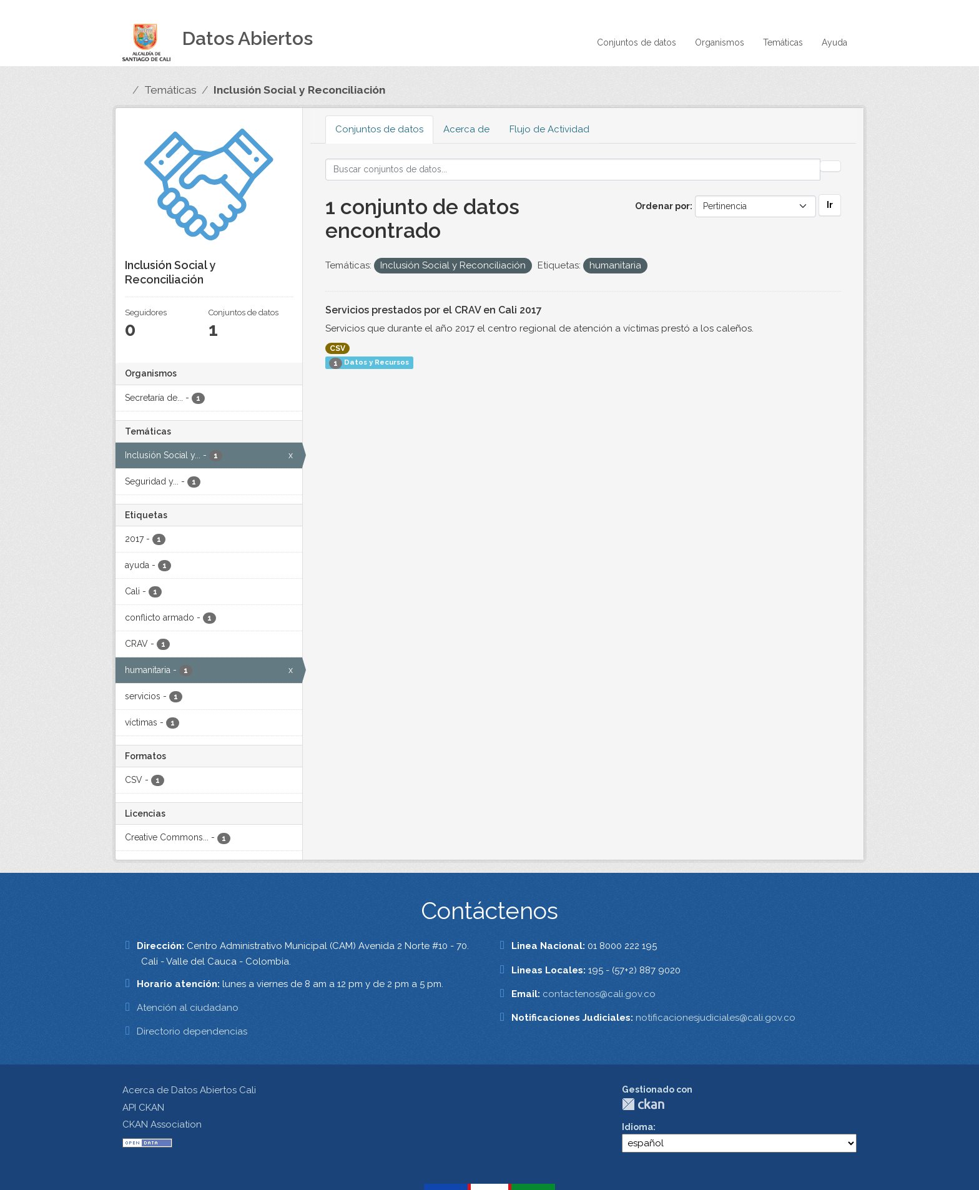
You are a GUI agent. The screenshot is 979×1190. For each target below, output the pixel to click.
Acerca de (466, 129)
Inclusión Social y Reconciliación (299, 90)
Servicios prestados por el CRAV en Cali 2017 (433, 310)
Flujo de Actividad (549, 129)
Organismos (719, 42)
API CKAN (143, 1107)
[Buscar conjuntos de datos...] (573, 169)
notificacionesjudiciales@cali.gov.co (715, 1017)
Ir (830, 205)
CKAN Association (162, 1124)
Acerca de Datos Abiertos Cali (189, 1090)
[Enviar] (830, 166)
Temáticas (783, 42)
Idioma (637, 1127)
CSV (337, 348)
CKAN (643, 1104)
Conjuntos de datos (636, 42)
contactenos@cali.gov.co (599, 994)
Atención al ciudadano (188, 1007)
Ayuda (834, 42)
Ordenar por (662, 206)
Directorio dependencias (192, 1031)
